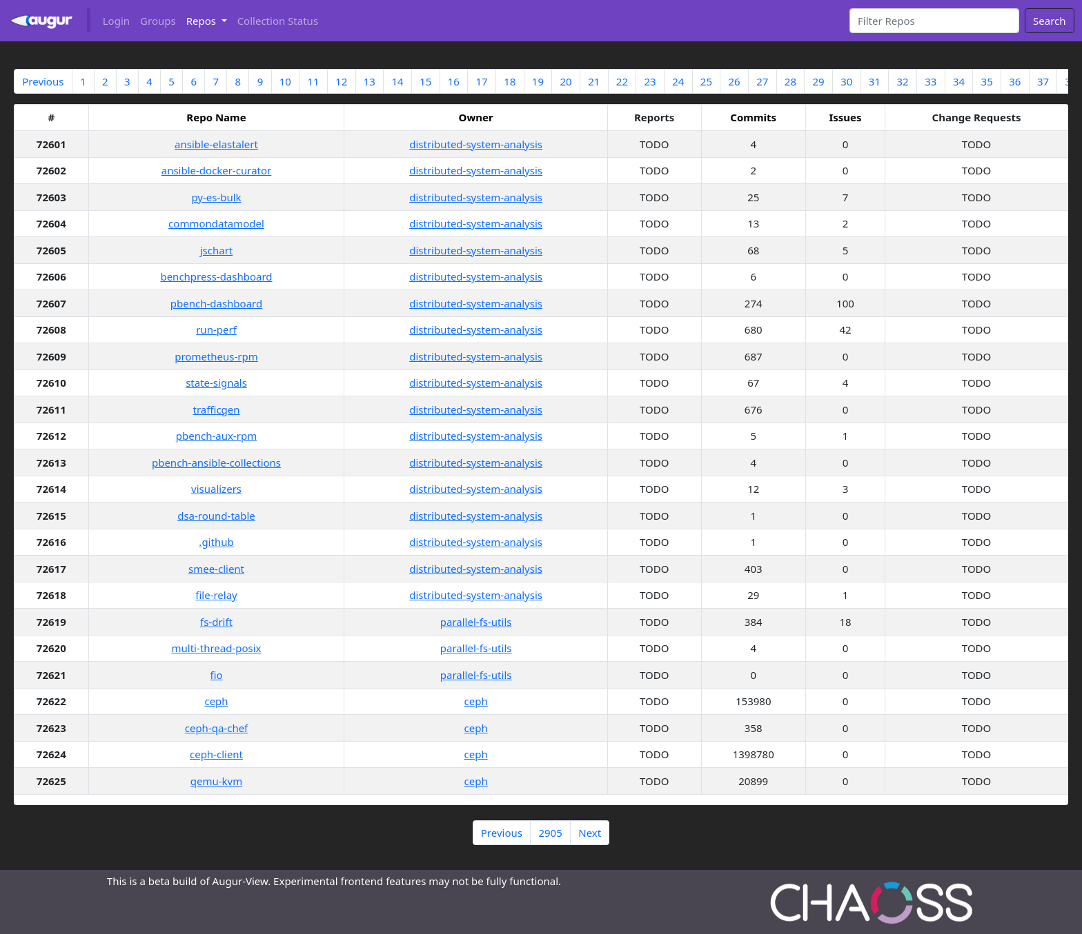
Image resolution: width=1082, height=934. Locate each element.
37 (1043, 81)
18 (509, 81)
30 (846, 81)
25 (706, 81)
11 (313, 81)
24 (678, 81)
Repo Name (216, 117)
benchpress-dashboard (216, 276)
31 (875, 81)
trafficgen (216, 409)
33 (930, 81)
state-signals (216, 382)
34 (959, 81)
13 (369, 81)
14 (397, 81)
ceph (216, 701)
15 (425, 81)
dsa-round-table (216, 515)
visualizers (216, 489)
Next (589, 833)
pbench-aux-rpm (216, 436)
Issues (845, 117)
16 (454, 81)
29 (819, 81)
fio (216, 675)
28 (790, 81)
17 (481, 81)
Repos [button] (202, 21)
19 (538, 81)
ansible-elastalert (216, 144)
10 (285, 81)
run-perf (216, 329)
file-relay (216, 595)
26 (734, 81)
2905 (550, 833)
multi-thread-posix (216, 648)
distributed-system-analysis (475, 144)
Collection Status (277, 21)
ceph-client (216, 754)
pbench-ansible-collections (216, 462)
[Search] (934, 20)
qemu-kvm (216, 781)
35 (987, 81)
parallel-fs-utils (476, 622)
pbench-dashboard (216, 303)
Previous (42, 81)
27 (762, 81)
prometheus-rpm (216, 356)
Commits (753, 117)
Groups (158, 21)
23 (650, 81)
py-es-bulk (216, 197)
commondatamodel (216, 223)
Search (1049, 21)
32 (903, 81)
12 (341, 81)
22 (622, 81)
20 (565, 81)
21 (594, 81)
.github (216, 542)
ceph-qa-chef (216, 728)
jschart (216, 250)
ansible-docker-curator (216, 170)
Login (116, 21)
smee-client (216, 569)
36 (1015, 81)
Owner (476, 117)
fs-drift (216, 622)
